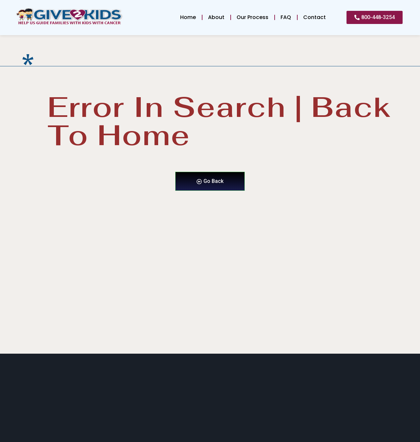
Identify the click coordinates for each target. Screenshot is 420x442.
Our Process (252, 17)
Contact (314, 17)
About (216, 17)
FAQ (286, 17)
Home (188, 17)
